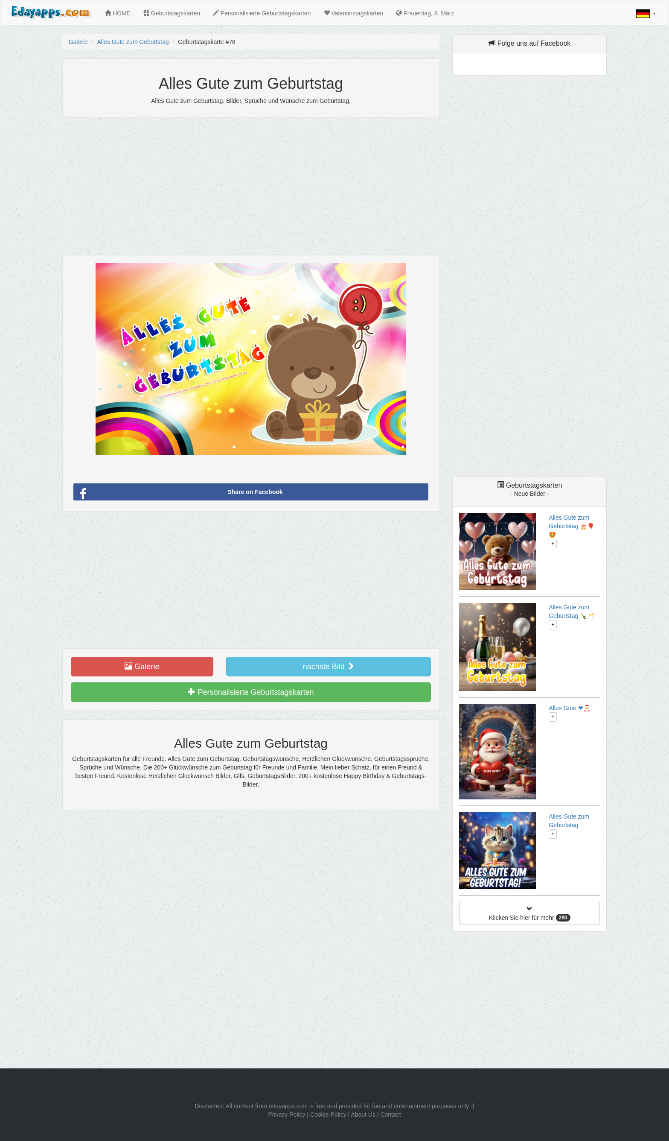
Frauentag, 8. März (425, 13)
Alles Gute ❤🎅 (569, 708)
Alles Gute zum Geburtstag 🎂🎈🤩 (571, 526)
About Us (363, 1114)
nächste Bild (329, 666)
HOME (118, 13)
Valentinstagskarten (354, 13)
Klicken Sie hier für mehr (529, 914)
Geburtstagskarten (171, 13)
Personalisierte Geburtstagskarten (262, 13)
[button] (646, 13)
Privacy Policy (286, 1114)
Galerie (78, 41)
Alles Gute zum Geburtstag (133, 41)
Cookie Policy (328, 1114)
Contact (390, 1114)
